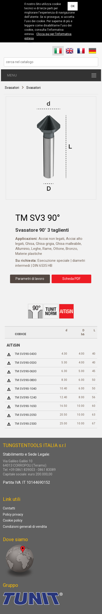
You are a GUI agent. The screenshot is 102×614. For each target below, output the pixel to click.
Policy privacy (13, 514)
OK (73, 6)
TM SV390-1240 (25, 397)
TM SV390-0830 (25, 380)
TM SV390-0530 (25, 362)
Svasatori (12, 88)
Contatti (9, 508)
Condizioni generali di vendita (25, 526)
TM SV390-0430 (25, 354)
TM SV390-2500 (25, 423)
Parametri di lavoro (30, 279)
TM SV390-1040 (25, 388)
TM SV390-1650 (25, 406)
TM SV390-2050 (25, 415)
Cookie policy (12, 520)
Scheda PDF (71, 279)
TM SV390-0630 (25, 371)
